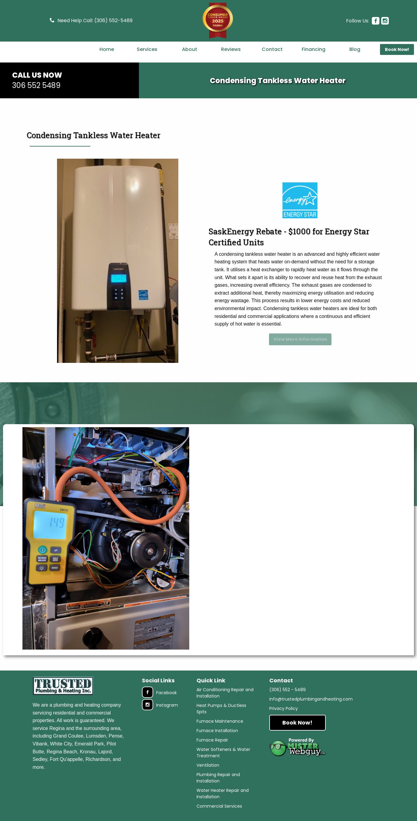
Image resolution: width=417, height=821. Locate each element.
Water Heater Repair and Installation (223, 796)
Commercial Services (219, 809)
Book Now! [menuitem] (397, 58)
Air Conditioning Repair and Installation (225, 695)
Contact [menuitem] (272, 58)
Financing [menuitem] (313, 58)
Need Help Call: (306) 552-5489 (95, 19)
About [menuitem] (189, 58)
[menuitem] (43, 58)
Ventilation (208, 768)
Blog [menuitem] (354, 58)
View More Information (300, 348)
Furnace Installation (217, 733)
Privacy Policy (283, 711)
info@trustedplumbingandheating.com (311, 701)
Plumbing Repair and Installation (218, 780)
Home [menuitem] (106, 58)
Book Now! (297, 725)
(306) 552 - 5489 (287, 692)
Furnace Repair (212, 742)
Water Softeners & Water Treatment (223, 755)
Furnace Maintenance (220, 724)
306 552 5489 (36, 99)
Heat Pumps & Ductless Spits (221, 711)
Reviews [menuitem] (231, 58)
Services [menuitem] (147, 58)
